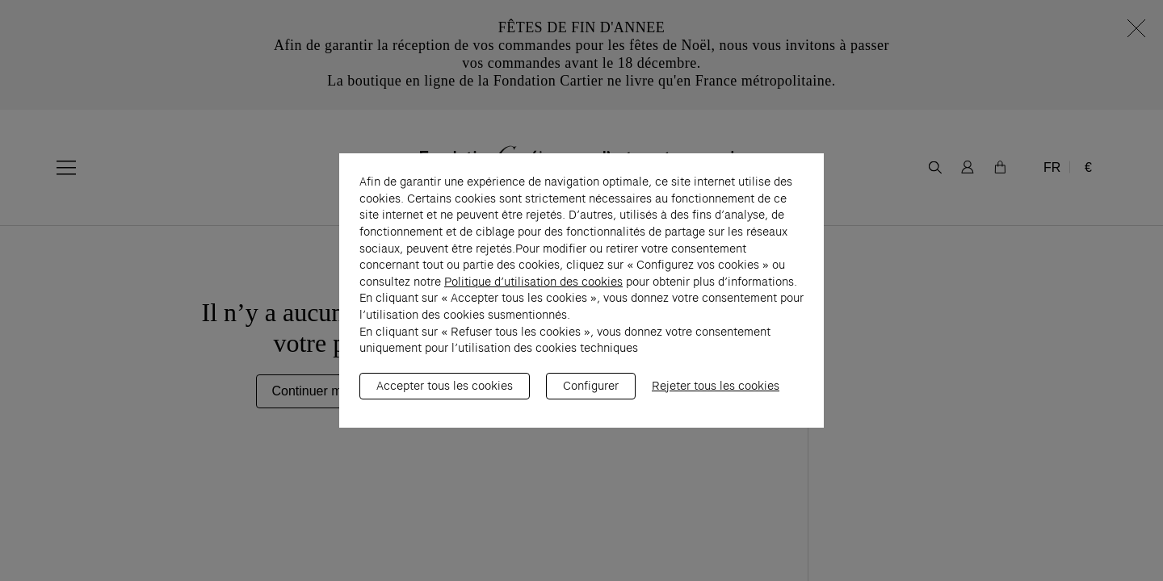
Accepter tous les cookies (444, 393)
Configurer (591, 393)
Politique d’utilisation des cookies (533, 289)
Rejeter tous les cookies (715, 393)
